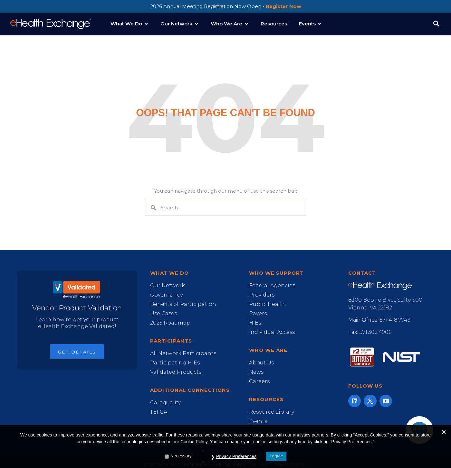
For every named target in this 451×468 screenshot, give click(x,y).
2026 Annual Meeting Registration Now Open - (225, 6)
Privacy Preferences (236, 461)
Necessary (181, 461)
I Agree (276, 461)
